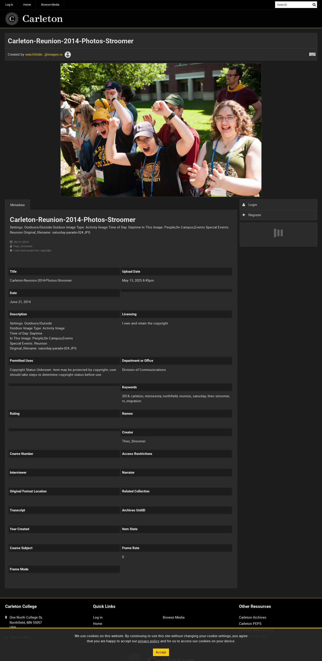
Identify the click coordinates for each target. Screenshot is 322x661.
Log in (9, 4)
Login (249, 204)
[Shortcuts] (312, 53)
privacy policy (148, 641)
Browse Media (50, 4)
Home (27, 4)
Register (251, 215)
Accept (161, 652)
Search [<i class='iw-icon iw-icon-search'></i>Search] (314, 4)
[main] (161, 313)
